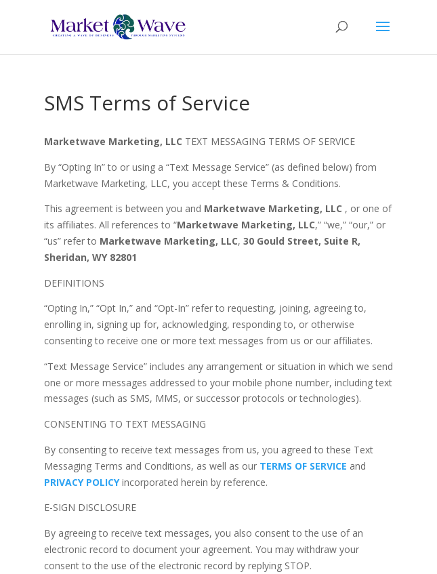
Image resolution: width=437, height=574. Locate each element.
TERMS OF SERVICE (304, 465)
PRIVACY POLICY (81, 482)
